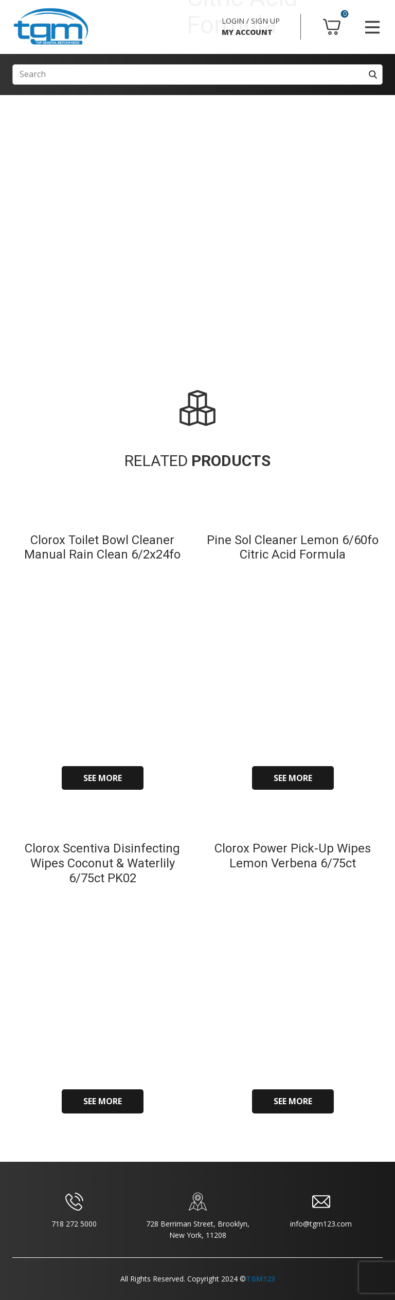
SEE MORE (102, 778)
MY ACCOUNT (247, 32)
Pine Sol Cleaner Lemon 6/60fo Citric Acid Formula (293, 547)
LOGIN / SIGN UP (251, 21)
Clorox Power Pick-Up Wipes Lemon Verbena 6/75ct (292, 855)
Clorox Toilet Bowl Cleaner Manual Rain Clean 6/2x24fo (102, 547)
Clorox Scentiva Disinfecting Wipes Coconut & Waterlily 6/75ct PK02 (102, 863)
